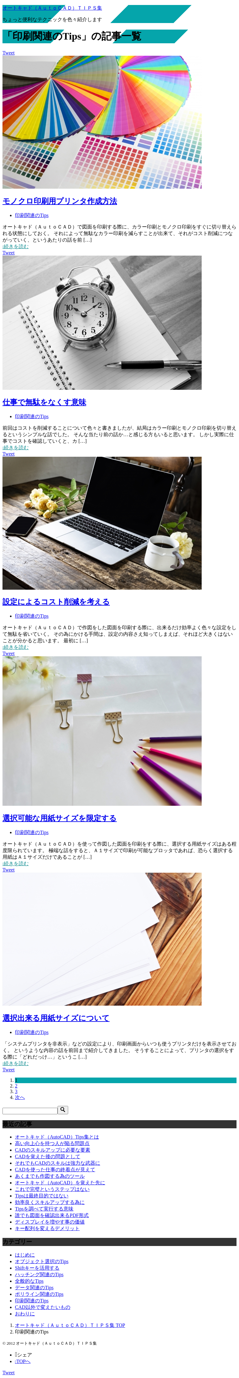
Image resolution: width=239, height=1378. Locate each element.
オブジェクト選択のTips (41, 1261)
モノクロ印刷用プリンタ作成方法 (59, 201)
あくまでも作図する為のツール (50, 1176)
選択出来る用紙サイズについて (56, 1018)
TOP (70, 1325)
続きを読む (15, 246)
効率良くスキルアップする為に (50, 1202)
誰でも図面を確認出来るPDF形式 (52, 1215)
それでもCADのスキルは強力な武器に (57, 1163)
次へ (20, 1097)
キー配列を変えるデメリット (47, 1228)
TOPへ (22, 1361)
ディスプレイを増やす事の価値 (50, 1222)
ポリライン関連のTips (39, 1294)
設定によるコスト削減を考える (56, 602)
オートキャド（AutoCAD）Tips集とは (57, 1137)
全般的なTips (29, 1281)
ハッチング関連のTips (39, 1274)
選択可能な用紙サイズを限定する (59, 818)
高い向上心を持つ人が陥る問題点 (52, 1143)
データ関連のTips (34, 1287)
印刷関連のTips (32, 215)
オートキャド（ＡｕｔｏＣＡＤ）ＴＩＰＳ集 (52, 8)
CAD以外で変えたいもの (42, 1307)
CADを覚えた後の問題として (47, 1156)
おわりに (25, 1313)
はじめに (25, 1255)
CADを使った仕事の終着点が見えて (55, 1169)
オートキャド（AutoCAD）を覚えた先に (60, 1182)
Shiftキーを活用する (37, 1268)
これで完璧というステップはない (52, 1189)
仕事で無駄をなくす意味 (44, 402)
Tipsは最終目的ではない (41, 1195)
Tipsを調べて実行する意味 (44, 1208)
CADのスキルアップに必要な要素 (52, 1150)
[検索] (30, 1111)
